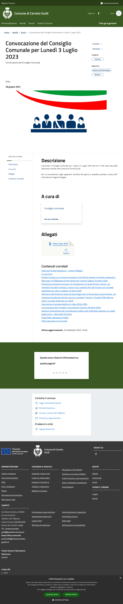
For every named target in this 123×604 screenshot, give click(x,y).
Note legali (66, 520)
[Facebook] (97, 13)
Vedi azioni (97, 49)
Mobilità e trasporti (39, 490)
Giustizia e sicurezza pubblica (74, 474)
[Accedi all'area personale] (109, 3)
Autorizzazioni (68, 486)
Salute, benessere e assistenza (74, 482)
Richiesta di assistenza (41, 525)
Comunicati (97, 477)
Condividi (97, 44)
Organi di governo (8, 473)
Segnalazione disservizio (41, 516)
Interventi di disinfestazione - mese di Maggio (62, 270)
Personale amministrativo (11, 495)
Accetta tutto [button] (52, 595)
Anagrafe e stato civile (41, 473)
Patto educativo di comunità (54, 321)
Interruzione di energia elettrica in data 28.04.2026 (64, 304)
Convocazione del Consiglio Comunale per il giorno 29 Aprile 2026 (71, 307)
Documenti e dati (8, 499)
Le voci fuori (47, 274)
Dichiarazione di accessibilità (73, 525)
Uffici (3, 482)
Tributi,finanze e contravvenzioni (75, 478)
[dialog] (61, 589)
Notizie (95, 473)
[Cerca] (119, 13)
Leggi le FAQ (37, 520)
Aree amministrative (9, 477)
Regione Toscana (8, 3)
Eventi (95, 498)
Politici (4, 490)
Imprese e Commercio (40, 482)
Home (6, 32)
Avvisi (23, 32)
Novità (15, 32)
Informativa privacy (70, 516)
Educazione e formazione (72, 469)
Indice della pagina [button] (15, 156)
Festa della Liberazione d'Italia (54, 317)
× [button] (120, 578)
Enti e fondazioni (8, 486)
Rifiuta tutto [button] (71, 594)
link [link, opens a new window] (84, 590)
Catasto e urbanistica (40, 486)
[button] (61, 600)
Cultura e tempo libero (41, 477)
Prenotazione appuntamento (43, 512)
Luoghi (95, 494)
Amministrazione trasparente (74, 512)
